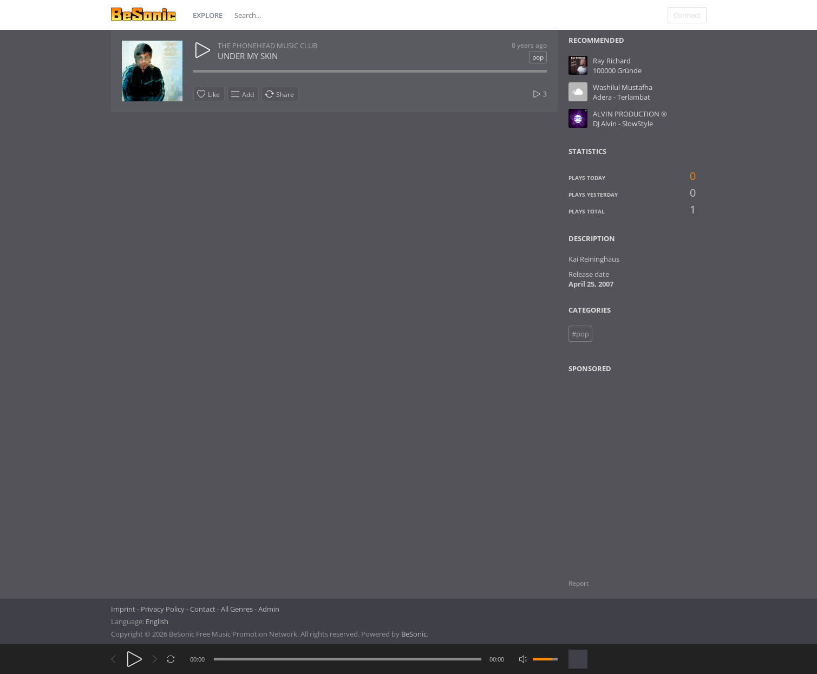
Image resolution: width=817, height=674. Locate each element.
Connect (687, 15)
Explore (208, 15)
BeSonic (414, 634)
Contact (202, 609)
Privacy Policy (163, 609)
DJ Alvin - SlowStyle (623, 123)
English (157, 621)
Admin (268, 609)
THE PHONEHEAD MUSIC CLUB (267, 45)
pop (538, 57)
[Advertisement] (620, 469)
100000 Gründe (617, 70)
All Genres (237, 609)
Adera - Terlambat (621, 97)
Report (578, 583)
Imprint (123, 609)
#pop (580, 334)
